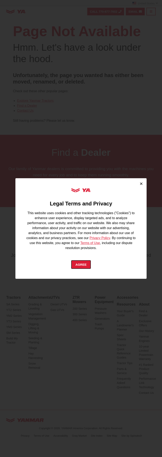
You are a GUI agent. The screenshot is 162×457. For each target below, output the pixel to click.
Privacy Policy (100, 237)
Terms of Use (90, 242)
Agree (81, 264)
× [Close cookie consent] (141, 183)
